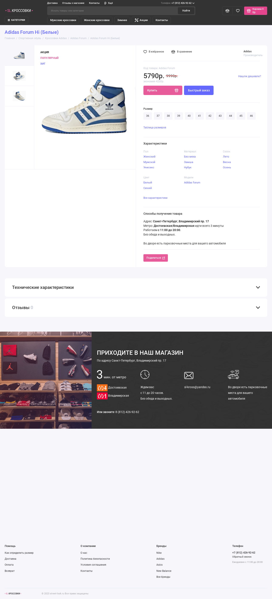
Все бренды (163, 576)
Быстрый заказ (199, 90)
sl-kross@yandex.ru (197, 387)
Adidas (160, 558)
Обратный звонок (242, 556)
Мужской (149, 162)
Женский (149, 156)
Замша (188, 162)
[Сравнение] (227, 10)
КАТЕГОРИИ (16, 20)
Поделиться (155, 257)
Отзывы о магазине (73, 3)
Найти (186, 10)
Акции (141, 20)
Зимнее (122, 20)
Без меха (190, 156)
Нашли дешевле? (249, 76)
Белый (147, 182)
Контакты (94, 3)
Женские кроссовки (96, 20)
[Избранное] (238, 10)
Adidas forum (192, 182)
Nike (159, 552)
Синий (147, 188)
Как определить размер (19, 552)
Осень (227, 167)
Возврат (10, 570)
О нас (84, 552)
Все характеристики (155, 197)
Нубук (187, 167)
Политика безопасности (95, 558)
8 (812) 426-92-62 (127, 412)
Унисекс (148, 167)
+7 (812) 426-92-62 (177, 3)
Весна (227, 162)
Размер (148, 108)
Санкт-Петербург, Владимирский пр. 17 (131, 360)
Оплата (9, 564)
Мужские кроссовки (63, 20)
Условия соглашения (93, 564)
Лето (226, 156)
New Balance (163, 570)
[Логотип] (13, 593)
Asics (159, 564)
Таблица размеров (154, 127)
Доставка (52, 3)
